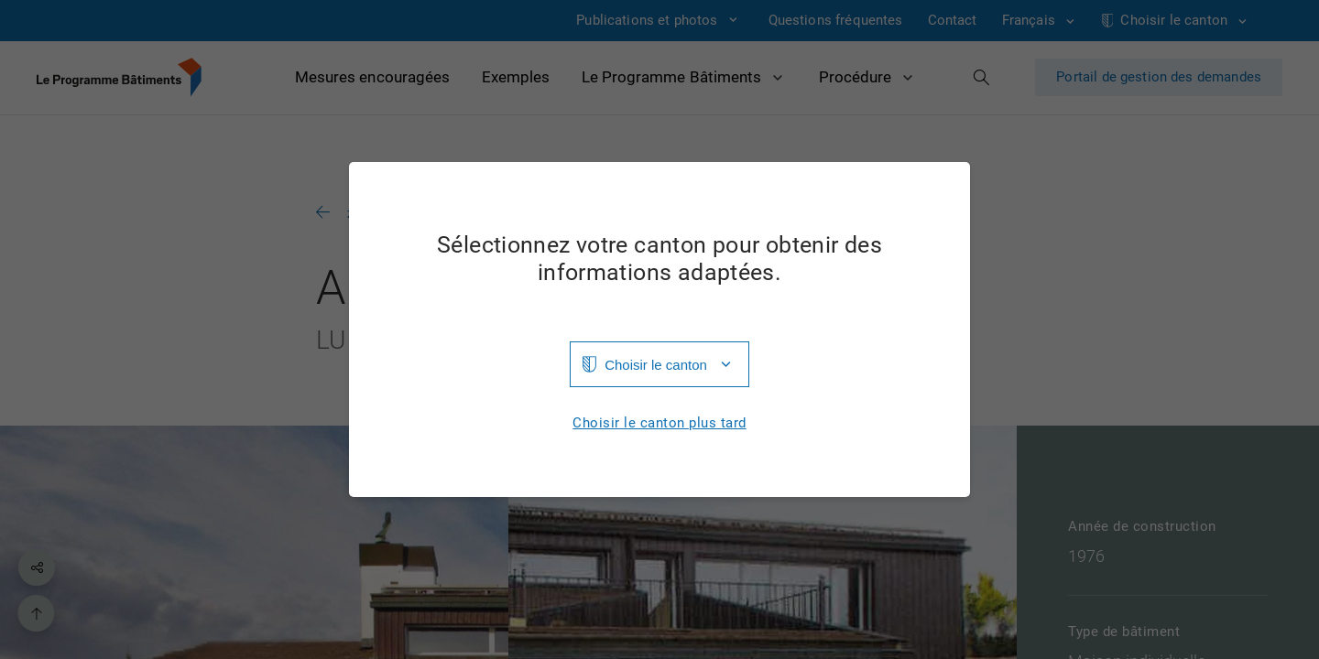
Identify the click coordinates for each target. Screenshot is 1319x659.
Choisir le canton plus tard (659, 423)
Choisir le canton (656, 365)
